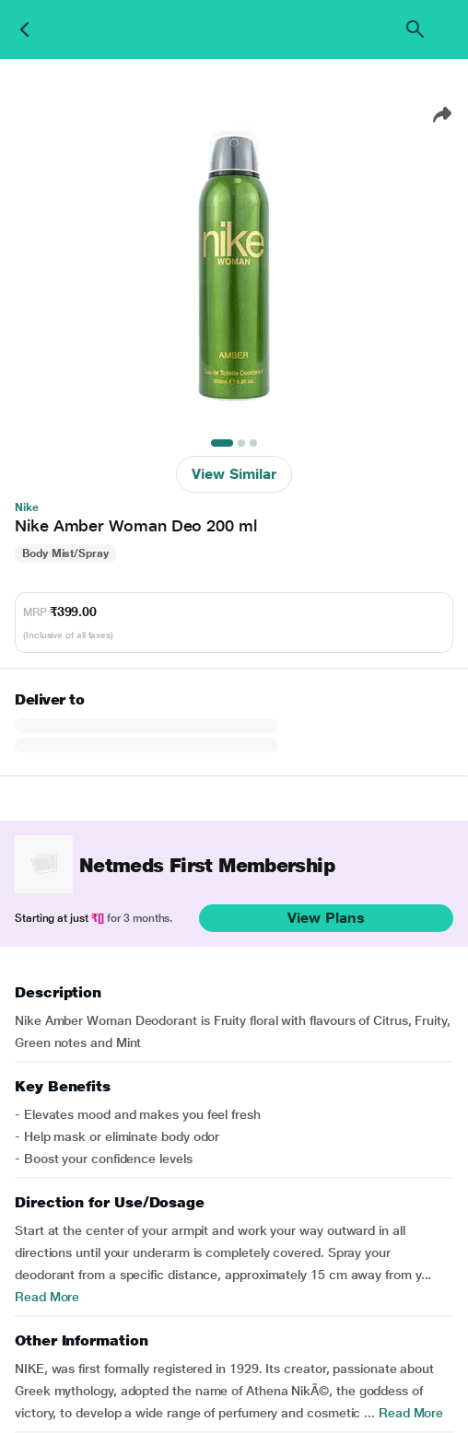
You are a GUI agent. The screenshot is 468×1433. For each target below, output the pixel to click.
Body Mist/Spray (65, 553)
